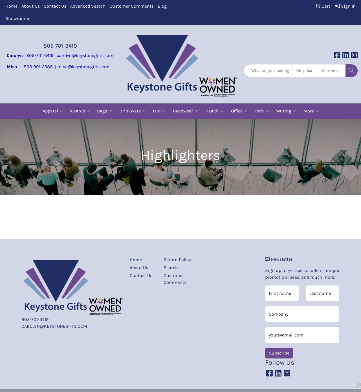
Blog (162, 6)
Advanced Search (87, 6)
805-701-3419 (60, 46)
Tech (262, 111)
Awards (80, 111)
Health (214, 111)
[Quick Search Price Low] (305, 70)
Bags (104, 111)
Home (11, 6)
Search (171, 267)
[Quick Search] (268, 70)
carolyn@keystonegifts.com (85, 55)
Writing (286, 111)
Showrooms (17, 18)
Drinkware (132, 111)
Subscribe (279, 353)
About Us (30, 6)
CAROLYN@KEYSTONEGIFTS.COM (54, 326)
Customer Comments (131, 6)
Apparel (53, 111)
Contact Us (55, 6)
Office (239, 111)
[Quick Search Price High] (332, 70)
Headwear (185, 111)
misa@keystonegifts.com (83, 66)
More (311, 111)
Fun (159, 111)
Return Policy (177, 259)
